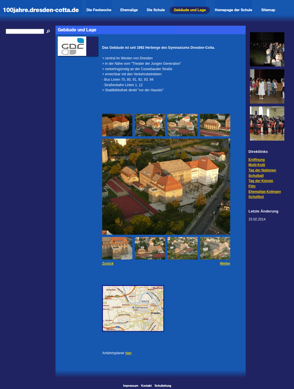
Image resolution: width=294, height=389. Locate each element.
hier (128, 353)
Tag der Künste (260, 181)
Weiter (225, 264)
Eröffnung (256, 160)
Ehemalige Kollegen (264, 192)
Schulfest (256, 197)
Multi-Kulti (256, 165)
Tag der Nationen (262, 170)
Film (252, 186)
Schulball (256, 176)
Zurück (108, 264)
